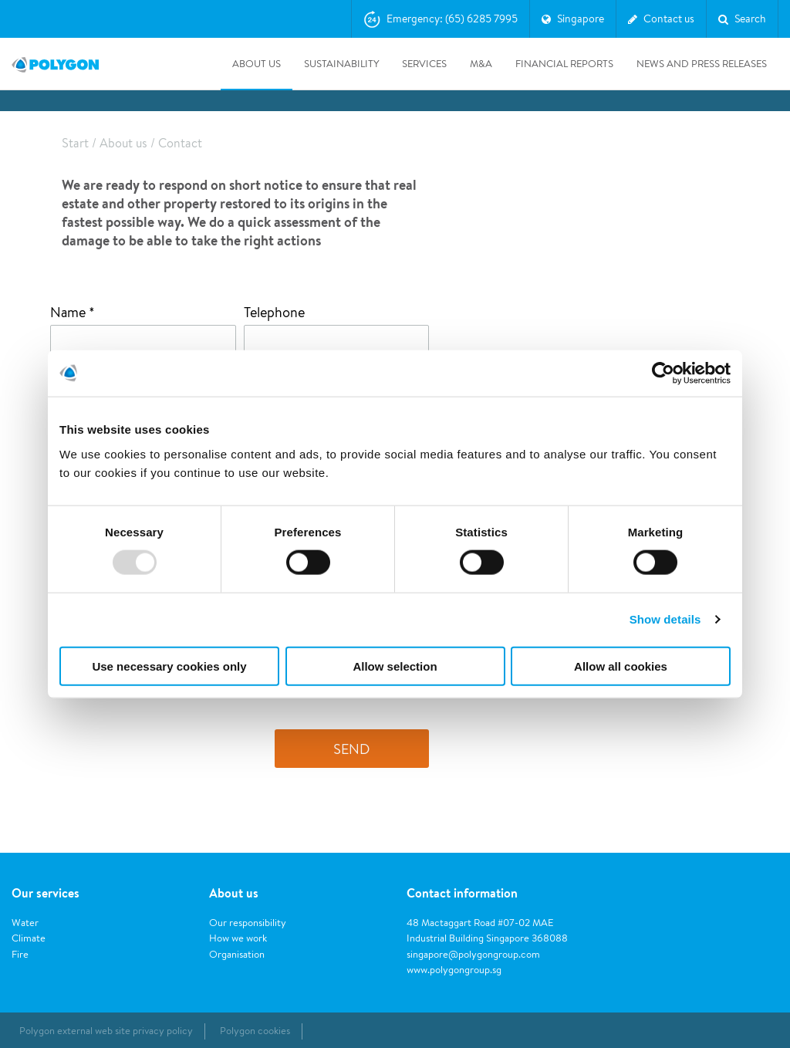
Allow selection (395, 665)
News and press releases (701, 63)
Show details (665, 619)
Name (69, 312)
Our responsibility (247, 922)
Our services (45, 892)
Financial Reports (564, 63)
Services (424, 63)
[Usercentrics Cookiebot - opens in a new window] (663, 373)
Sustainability (341, 63)
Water (25, 922)
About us (256, 63)
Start (75, 143)
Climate (29, 938)
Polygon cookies (255, 1030)
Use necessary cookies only (169, 665)
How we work (238, 938)
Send (351, 748)
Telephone (274, 312)
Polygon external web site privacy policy (106, 1030)
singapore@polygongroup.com (473, 954)
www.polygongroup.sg (454, 969)
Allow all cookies (620, 665)
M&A (481, 63)
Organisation (237, 954)
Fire (20, 954)
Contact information (462, 892)
